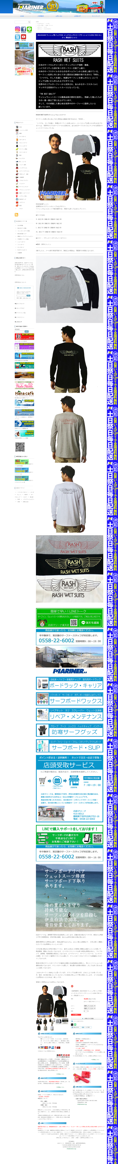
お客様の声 (77, 16)
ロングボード (21, 247)
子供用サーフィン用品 (23, 239)
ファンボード (21, 244)
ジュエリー (22, 183)
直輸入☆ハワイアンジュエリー (25, 236)
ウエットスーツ (23, 142)
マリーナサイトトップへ (51, 12)
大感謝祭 (20, 252)
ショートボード (21, 242)
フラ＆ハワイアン (23, 180)
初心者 (31, 497)
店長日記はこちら (19, 275)
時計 (20, 155)
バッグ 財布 (22, 164)
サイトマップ (96, 16)
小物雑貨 (21, 177)
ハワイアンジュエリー (28, 499)
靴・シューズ (22, 161)
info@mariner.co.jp (82, 1104)
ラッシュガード (23, 146)
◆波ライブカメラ (19, 303)
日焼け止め (25, 501)
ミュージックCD (23, 130)
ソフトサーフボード (22, 492)
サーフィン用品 (23, 149)
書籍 (20, 133)
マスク (21, 208)
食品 (20, 205)
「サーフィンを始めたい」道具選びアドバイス (24, 417)
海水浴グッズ (22, 199)
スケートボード (23, 152)
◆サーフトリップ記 (20, 312)
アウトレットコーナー (24, 189)
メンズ (45, 27)
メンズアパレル (40, 23)
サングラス (22, 158)
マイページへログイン (64, 12)
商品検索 (17, 329)
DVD (20, 127)
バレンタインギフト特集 (24, 231)
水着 (19, 501)
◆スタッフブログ (19, 308)
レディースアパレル (24, 171)
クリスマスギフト (47, 28)
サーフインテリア (23, 186)
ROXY (26, 494)
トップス (47, 23)
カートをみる (75, 12)
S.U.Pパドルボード (22, 250)
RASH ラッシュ (49, 25)
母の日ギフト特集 (22, 228)
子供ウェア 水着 (23, 174)
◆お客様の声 (18, 322)
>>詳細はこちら (60, 1074)
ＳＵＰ (25, 497)
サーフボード (22, 136)
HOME (22, 16)
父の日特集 (20, 225)
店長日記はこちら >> (20, 282)
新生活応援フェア (22, 233)
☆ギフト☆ (39, 27)
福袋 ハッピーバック (24, 193)
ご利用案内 (40, 16)
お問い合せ (59, 16)
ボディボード (22, 139)
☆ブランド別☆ (40, 25)
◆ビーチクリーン (19, 317)
